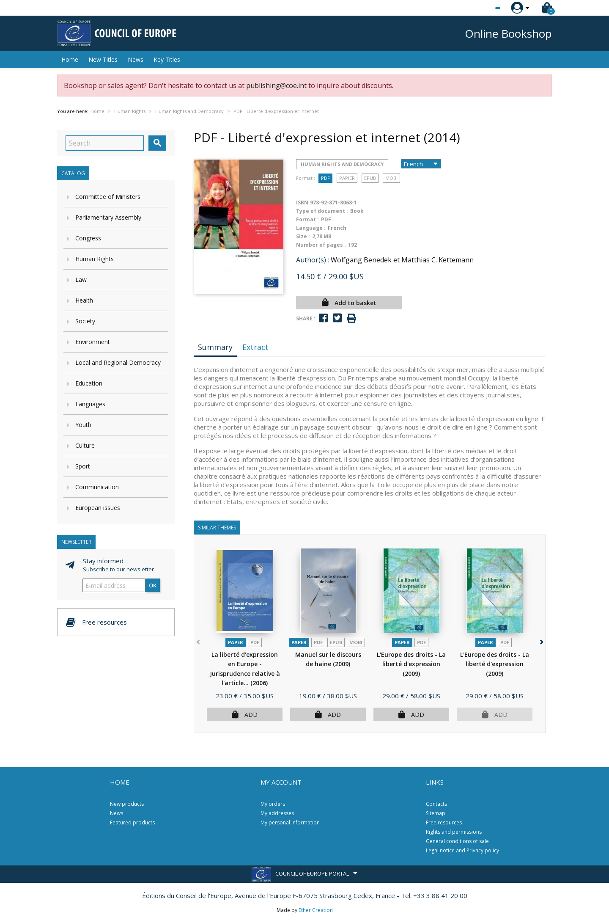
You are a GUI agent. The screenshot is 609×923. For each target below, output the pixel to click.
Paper (235, 642)
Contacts (436, 803)
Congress (88, 238)
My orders (273, 803)
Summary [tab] (215, 347)
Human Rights (94, 259)
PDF (325, 178)
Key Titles (167, 59)
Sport (82, 466)
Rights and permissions (454, 831)
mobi (391, 178)
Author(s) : (312, 260)
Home (69, 59)
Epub (370, 178)
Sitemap (435, 813)
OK (152, 585)
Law (81, 280)
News (135, 59)
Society (85, 321)
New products (127, 803)
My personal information (290, 822)
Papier (347, 178)
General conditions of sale (457, 841)
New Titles (103, 59)
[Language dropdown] (481, 8)
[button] (540, 640)
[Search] (105, 143)
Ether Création (316, 910)
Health (84, 300)
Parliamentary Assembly (108, 217)
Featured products (132, 822)
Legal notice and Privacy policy (462, 850)
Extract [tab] (255, 347)
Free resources (444, 822)
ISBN (302, 202)
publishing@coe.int (276, 85)
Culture (85, 445)
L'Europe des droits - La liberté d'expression (411, 664)
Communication (97, 487)
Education (88, 383)
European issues (97, 508)
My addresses (277, 813)
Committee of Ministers (107, 197)
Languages (90, 404)
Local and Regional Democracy (118, 362)
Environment (92, 342)
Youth (83, 425)
